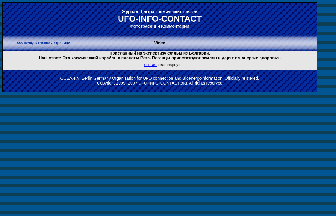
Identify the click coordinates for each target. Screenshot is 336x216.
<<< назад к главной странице (43, 43)
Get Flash (150, 65)
